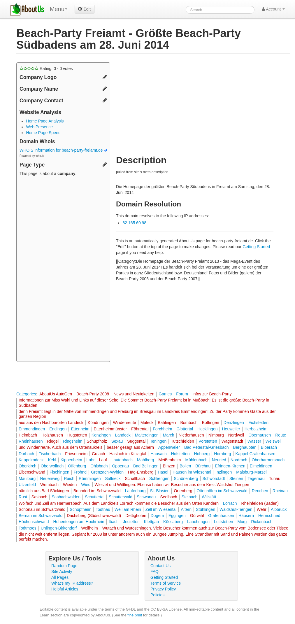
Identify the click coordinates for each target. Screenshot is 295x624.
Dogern (157, 515)
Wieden (70, 484)
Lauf (103, 460)
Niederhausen (191, 435)
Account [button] (273, 9)
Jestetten (131, 521)
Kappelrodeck (31, 460)
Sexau (117, 441)
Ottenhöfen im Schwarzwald (221, 490)
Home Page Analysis (45, 121)
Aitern (186, 509)
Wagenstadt (232, 441)
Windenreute (124, 422)
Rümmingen (90, 478)
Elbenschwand (32, 472)
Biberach (269, 447)
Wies (85, 484)
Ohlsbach (99, 466)
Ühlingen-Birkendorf (59, 528)
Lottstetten (223, 521)
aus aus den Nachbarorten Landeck (51, 422)
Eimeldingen (261, 466)
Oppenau (120, 466)
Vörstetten (208, 441)
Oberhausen (259, 435)
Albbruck (279, 509)
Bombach (188, 422)
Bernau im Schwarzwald (40, 515)
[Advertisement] (63, 269)
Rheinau (280, 490)
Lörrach (230, 503)
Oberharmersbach (268, 460)
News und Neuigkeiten (133, 394)
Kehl (52, 460)
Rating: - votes (46, 68)
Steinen (236, 478)
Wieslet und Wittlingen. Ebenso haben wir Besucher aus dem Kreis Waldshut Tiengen (172, 484)
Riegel (53, 441)
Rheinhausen (31, 441)
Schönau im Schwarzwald (42, 509)
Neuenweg (49, 478)
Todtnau (103, 509)
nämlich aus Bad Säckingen (44, 490)
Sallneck (113, 478)
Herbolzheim (256, 429)
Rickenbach (261, 521)
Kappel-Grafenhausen (255, 453)
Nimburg (216, 435)
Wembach (49, 484)
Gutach (98, 453)
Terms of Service (165, 583)
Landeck (123, 435)
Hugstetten (77, 435)
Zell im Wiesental (161, 509)
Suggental (136, 441)
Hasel (163, 472)
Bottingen (210, 422)
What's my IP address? (72, 583)
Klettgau (151, 521)
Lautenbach (122, 460)
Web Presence (39, 127)
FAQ (154, 571)
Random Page (64, 565)
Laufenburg (135, 490)
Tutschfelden (182, 441)
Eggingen (177, 515)
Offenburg (77, 466)
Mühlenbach (196, 460)
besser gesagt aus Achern (130, 447)
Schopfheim (80, 509)
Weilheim (89, 528)
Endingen (57, 429)
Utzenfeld (27, 484)
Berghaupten (245, 447)
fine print (134, 615)
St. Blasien (159, 490)
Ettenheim (80, 429)
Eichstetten (258, 422)
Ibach (114, 521)
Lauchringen (198, 521)
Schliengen (159, 478)
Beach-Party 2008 (92, 394)
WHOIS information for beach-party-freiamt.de (63, 150)
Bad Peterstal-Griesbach (206, 447)
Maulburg (27, 478)
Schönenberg (186, 478)
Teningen (158, 441)
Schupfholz (97, 441)
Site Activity (61, 571)
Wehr (261, 509)
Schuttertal (94, 497)
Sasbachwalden (66, 497)
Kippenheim (71, 460)
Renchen (260, 490)
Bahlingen (167, 422)
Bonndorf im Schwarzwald (97, 490)
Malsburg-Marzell (251, 472)
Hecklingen (207, 429)
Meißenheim (169, 460)
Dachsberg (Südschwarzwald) (94, 515)
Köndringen (98, 422)
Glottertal (184, 429)
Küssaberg (173, 521)
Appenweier (169, 447)
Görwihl (197, 515)
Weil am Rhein (128, 509)
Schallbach (135, 478)
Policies (157, 595)
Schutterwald (120, 497)
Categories (26, 394)
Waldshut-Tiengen (236, 509)
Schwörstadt (214, 478)
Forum (182, 394)
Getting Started (256, 246)
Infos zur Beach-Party (212, 394)
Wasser (254, 441)
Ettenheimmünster (110, 429)
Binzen (169, 466)
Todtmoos (27, 528)
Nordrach (239, 460)
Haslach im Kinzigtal (127, 453)
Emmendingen (32, 429)
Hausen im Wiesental (192, 472)
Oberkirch (27, 466)
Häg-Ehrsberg (140, 472)
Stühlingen (205, 509)
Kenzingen (101, 435)
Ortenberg (183, 490)
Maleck (147, 422)
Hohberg (202, 453)
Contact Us (160, 565)
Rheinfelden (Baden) (260, 503)
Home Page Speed (43, 132)
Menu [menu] (58, 9)
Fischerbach (49, 453)
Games (165, 394)
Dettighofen (135, 515)
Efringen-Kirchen (230, 466)
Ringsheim (72, 441)
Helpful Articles (64, 589)
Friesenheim (76, 453)
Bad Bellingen (145, 466)
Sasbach (39, 497)
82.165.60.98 (134, 222)
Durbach (26, 453)
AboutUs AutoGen (55, 394)
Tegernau (255, 478)
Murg (242, 521)
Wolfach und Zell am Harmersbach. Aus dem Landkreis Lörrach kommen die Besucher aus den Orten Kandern (119, 503)
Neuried (219, 460)
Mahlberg (145, 460)
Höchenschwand (34, 521)
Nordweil (236, 435)
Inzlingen (223, 472)
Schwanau (146, 497)
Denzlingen (234, 422)
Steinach (189, 497)
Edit (84, 9)
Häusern (246, 515)
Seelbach (168, 497)
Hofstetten (180, 453)
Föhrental (139, 429)
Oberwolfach (52, 466)
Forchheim (162, 429)
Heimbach (28, 435)
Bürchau (202, 466)
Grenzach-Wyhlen (107, 472)
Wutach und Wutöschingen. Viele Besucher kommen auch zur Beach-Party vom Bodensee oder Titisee (195, 528)
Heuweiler (231, 429)
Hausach (158, 453)
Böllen (185, 466)
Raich (69, 478)
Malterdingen (147, 435)
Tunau (274, 478)
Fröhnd (80, 472)
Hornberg (222, 453)
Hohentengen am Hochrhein (78, 521)
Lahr (91, 460)
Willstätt (209, 497)
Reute (280, 435)
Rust (23, 497)
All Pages (60, 577)
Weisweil (274, 441)
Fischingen (59, 472)
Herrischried (269, 515)
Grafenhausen (221, 515)
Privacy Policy (163, 589)
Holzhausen (52, 435)
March (168, 435)
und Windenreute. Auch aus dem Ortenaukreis (60, 447)
